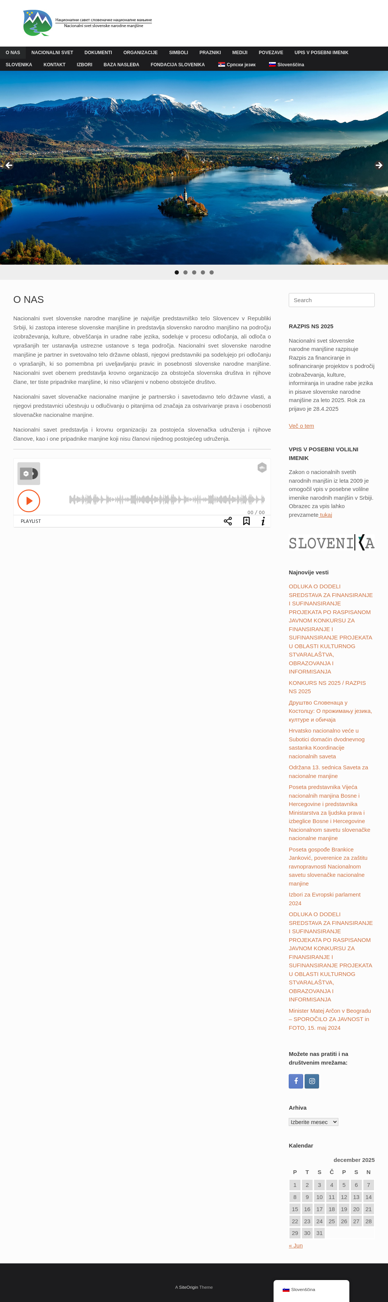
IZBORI (84, 64)
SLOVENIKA (19, 64)
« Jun (296, 1245)
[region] (194, 175)
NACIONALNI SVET (52, 52)
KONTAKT (55, 64)
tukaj (325, 514)
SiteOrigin (188, 1287)
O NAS (13, 52)
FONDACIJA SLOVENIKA (178, 64)
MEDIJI (239, 52)
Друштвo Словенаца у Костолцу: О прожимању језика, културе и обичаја (330, 711)
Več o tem (301, 426)
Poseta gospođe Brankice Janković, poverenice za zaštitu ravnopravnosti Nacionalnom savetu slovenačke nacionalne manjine (328, 866)
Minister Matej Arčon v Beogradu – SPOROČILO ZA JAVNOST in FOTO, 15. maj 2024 (330, 1019)
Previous (9, 166)
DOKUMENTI (98, 52)
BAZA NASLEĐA (121, 64)
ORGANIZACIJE (141, 52)
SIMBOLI (178, 52)
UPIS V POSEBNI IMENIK (322, 52)
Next (378, 166)
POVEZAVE (271, 52)
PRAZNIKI (210, 52)
